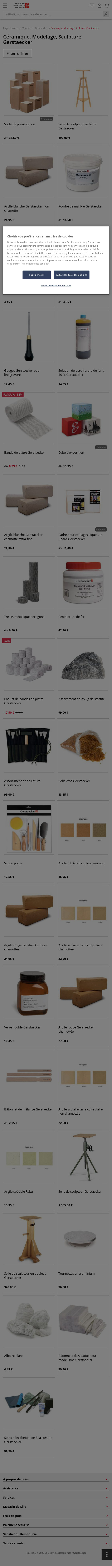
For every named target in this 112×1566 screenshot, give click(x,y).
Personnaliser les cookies (56, 285)
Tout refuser (36, 274)
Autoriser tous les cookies (71, 274)
